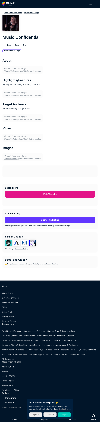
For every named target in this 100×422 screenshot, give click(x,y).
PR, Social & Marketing (86, 349)
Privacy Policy (8, 316)
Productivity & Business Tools (14, 354)
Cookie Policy (64, 409)
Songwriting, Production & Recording (69, 354)
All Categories (8, 359)
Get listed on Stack (10, 298)
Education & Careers (63, 340)
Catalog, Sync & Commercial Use (61, 331)
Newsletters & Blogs (31, 13)
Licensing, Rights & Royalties (14, 345)
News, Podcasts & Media (13, 13)
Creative (70, 335)
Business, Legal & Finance (34, 331)
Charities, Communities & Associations (18, 335)
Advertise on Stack (10, 302)
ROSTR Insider (8, 381)
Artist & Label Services (11, 331)
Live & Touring (34, 345)
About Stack (7, 293)
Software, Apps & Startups (40, 354)
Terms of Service (9, 321)
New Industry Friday (10, 390)
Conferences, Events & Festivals (51, 335)
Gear (76, 340)
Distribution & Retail (43, 340)
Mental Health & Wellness (13, 349)
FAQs (4, 307)
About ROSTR (8, 367)
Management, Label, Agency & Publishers (60, 345)
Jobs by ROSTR (8, 376)
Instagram (10, 397)
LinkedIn (9, 402)
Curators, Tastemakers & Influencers (17, 340)
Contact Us (7, 312)
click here (55, 264)
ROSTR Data (7, 385)
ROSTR (5, 371)
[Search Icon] (94, 416)
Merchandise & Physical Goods (39, 349)
